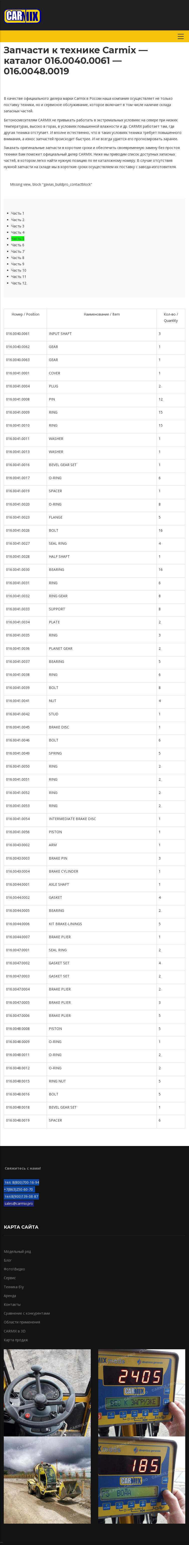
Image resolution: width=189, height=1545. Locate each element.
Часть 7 (17, 251)
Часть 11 (18, 276)
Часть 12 (18, 283)
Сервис (10, 1277)
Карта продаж (16, 1339)
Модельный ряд (17, 1251)
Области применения (22, 1322)
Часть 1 (17, 213)
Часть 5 (17, 238)
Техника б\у (14, 1286)
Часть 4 (17, 232)
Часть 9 (17, 264)
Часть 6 (17, 244)
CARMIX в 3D (15, 1331)
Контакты (12, 1304)
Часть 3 (17, 226)
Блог (8, 1260)
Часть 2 (17, 219)
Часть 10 (18, 270)
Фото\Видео (14, 1269)
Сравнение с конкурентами (27, 1313)
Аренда (10, 1295)
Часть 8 (17, 257)
